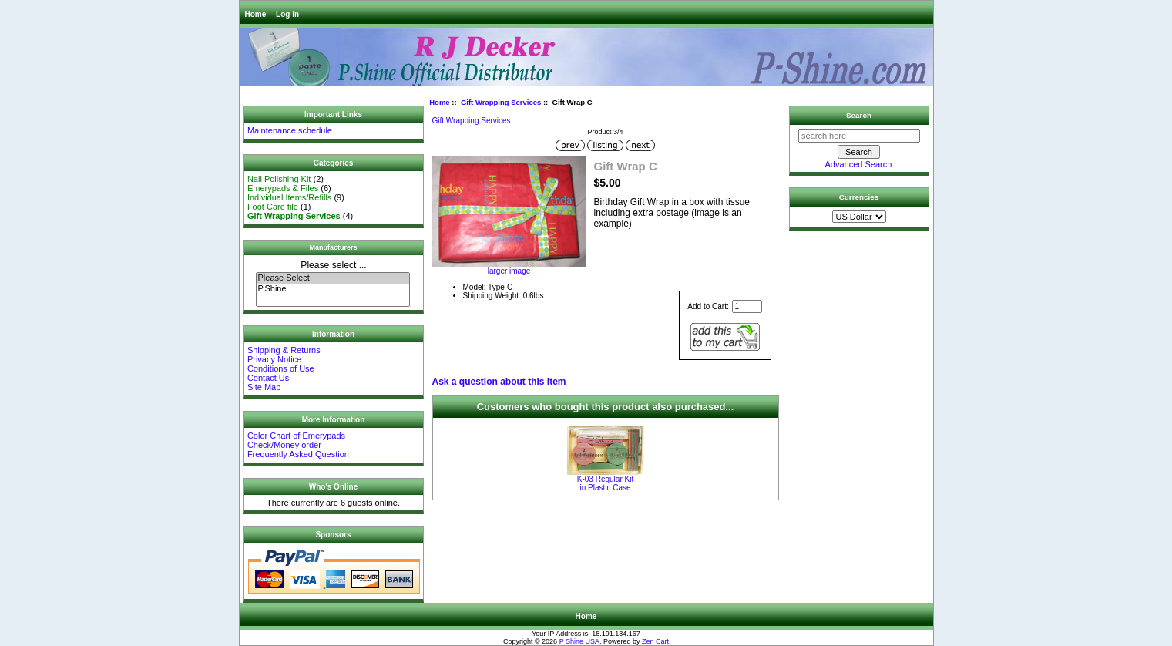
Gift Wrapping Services (501, 102)
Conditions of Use (280, 368)
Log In (287, 14)
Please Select (333, 278)
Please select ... (333, 265)
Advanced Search (858, 164)
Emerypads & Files (282, 188)
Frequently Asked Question (298, 454)
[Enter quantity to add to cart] (747, 306)
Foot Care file (272, 206)
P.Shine (333, 289)
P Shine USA (579, 641)
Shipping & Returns (284, 350)
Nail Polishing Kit (279, 178)
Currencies (859, 197)
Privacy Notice (274, 359)
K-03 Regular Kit (605, 483)
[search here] (859, 136)
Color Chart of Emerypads (296, 435)
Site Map (263, 387)
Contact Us (268, 377)
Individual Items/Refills (289, 197)
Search (858, 115)
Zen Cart (655, 641)
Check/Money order (284, 444)
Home (256, 14)
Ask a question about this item (499, 381)
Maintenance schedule (289, 130)
